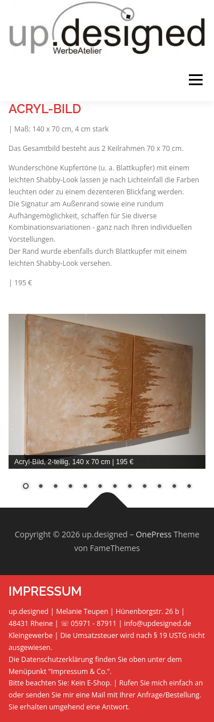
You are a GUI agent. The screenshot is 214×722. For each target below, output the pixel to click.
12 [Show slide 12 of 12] (189, 487)
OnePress (154, 534)
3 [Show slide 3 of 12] (55, 487)
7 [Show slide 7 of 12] (114, 487)
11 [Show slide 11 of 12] (174, 487)
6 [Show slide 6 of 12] (100, 487)
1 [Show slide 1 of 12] (25, 487)
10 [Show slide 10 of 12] (159, 487)
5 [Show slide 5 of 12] (85, 487)
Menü (194, 80)
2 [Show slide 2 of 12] (40, 487)
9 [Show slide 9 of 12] (144, 487)
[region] (107, 409)
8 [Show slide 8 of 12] (129, 487)
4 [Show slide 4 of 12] (70, 487)
